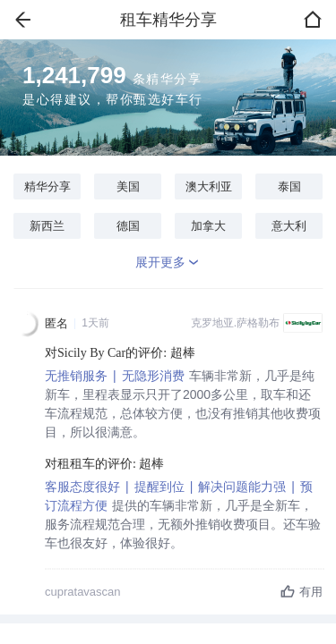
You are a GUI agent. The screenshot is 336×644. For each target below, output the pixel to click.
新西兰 (47, 226)
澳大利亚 (208, 186)
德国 (128, 226)
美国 (128, 186)
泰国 (289, 186)
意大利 (288, 226)
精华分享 (47, 186)
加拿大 (208, 226)
